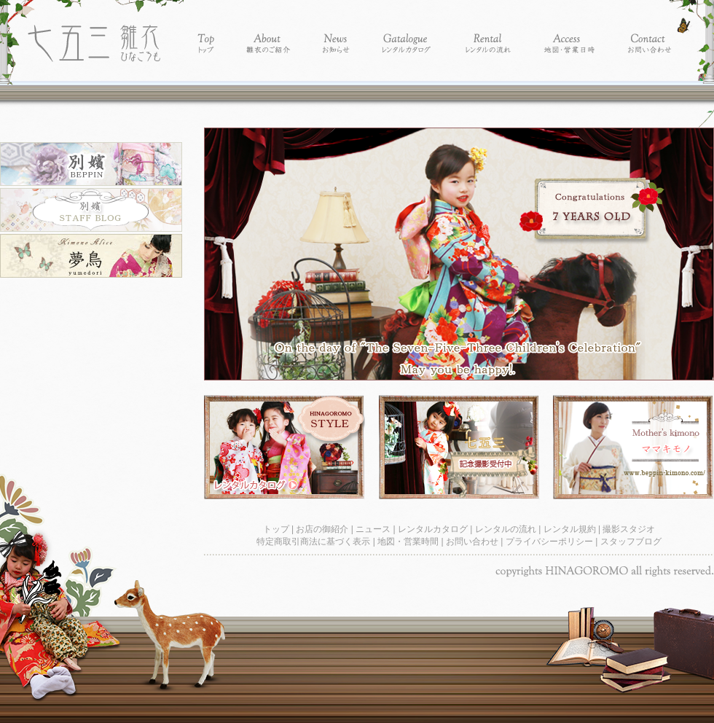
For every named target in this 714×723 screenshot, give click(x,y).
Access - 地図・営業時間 (569, 31)
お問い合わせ (473, 541)
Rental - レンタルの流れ (487, 31)
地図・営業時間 (409, 541)
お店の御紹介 (323, 529)
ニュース (374, 529)
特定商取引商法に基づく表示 (314, 541)
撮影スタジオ (629, 529)
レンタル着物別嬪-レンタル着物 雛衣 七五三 (94, 31)
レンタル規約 (571, 529)
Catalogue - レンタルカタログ (407, 31)
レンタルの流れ (506, 529)
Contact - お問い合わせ (649, 31)
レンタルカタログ (434, 529)
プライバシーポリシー (550, 541)
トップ (277, 529)
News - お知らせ (336, 31)
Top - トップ (206, 31)
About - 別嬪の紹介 (268, 31)
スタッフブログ (631, 541)
